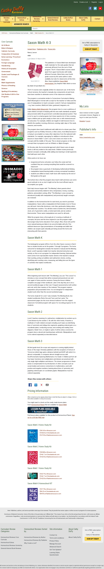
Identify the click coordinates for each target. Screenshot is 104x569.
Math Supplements (8, 83)
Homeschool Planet (38, 405)
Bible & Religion (7, 48)
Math (3, 80)
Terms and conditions (57, 538)
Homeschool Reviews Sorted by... (37, 19)
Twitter (95, 8)
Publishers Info (42, 49)
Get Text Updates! (55, 550)
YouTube (100, 8)
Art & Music (6, 45)
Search (21, 24)
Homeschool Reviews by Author (34, 537)
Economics (5, 60)
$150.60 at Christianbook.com (49, 433)
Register (94, 2)
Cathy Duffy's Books (68, 19)
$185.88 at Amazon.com (48, 452)
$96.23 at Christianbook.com (49, 491)
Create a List (83, 2)
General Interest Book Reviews (53, 19)
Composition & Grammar (10, 54)
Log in (101, 2)
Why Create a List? (30, 543)
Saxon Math (63, 405)
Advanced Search (55, 547)
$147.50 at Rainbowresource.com (51, 435)
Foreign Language (8, 63)
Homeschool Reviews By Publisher (35, 540)
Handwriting (6, 66)
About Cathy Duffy (83, 19)
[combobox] (60, 28)
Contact (97, 19)
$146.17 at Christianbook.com (49, 454)
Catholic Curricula (8, 51)
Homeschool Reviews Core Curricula (6, 19)
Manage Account (55, 544)
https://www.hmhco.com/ (87, 137)
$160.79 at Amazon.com (48, 474)
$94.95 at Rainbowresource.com (50, 494)
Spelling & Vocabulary (9, 91)
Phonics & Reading (8, 85)
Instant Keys (32, 49)
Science (4, 88)
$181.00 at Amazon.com (48, 430)
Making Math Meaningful (40, 109)
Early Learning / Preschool (11, 57)
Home (76, 2)
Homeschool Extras (21, 19)
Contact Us (53, 535)
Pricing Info (51, 49)
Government (6, 71)
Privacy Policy (54, 541)
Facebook (90, 8)
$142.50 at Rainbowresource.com (51, 457)
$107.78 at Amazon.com (48, 489)
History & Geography (9, 69)
